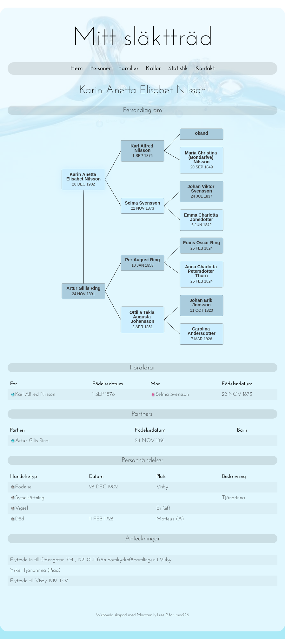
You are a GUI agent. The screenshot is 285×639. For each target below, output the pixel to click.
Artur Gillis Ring (29, 440)
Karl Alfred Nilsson (32, 394)
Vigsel (19, 508)
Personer (100, 68)
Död (17, 519)
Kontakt (205, 68)
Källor (153, 68)
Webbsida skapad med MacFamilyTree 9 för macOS (142, 615)
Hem (76, 68)
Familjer (128, 68)
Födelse (21, 487)
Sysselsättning (27, 497)
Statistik (178, 68)
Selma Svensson (169, 394)
